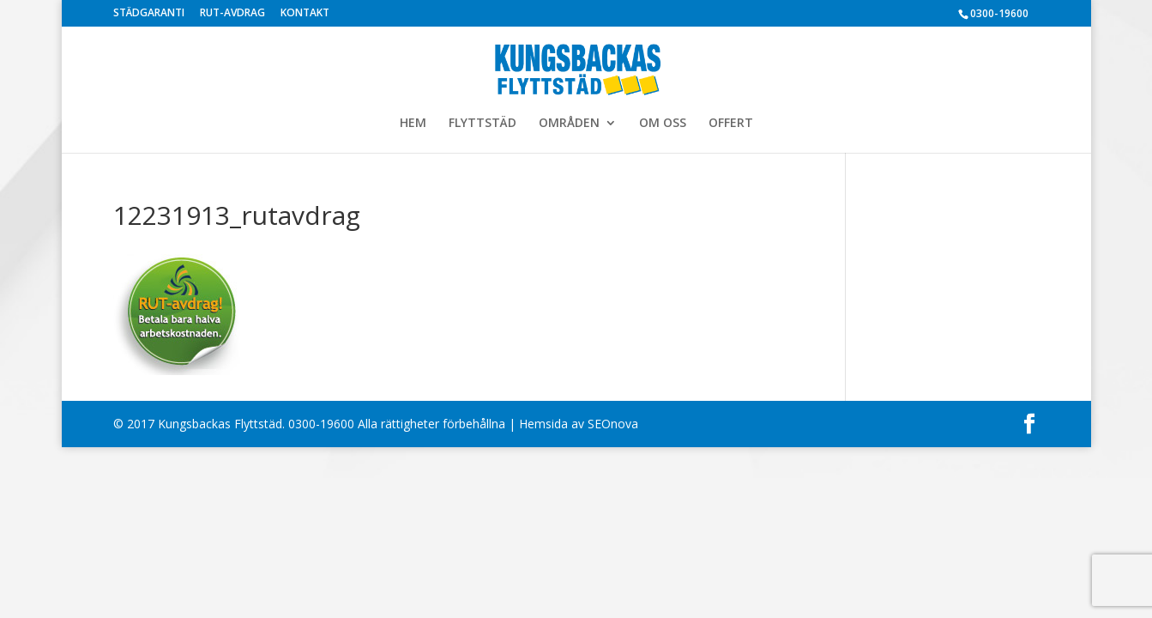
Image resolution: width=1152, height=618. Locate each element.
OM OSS (662, 123)
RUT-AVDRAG (232, 14)
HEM (413, 123)
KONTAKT (304, 14)
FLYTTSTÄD (482, 123)
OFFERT (731, 123)
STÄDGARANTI (148, 14)
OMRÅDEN (569, 123)
